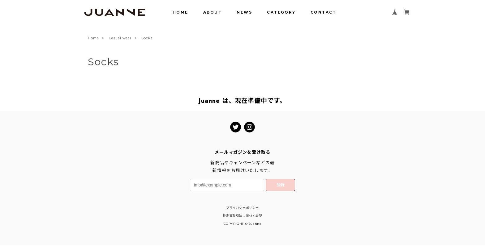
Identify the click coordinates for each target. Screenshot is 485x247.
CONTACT (323, 12)
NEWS (244, 12)
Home (93, 38)
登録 (281, 184)
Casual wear (120, 38)
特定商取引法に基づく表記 (242, 216)
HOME (180, 12)
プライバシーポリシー (242, 208)
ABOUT (212, 12)
